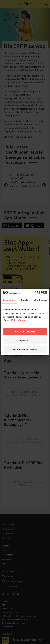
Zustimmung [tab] (9, 300)
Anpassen (25, 340)
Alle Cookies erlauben (25, 332)
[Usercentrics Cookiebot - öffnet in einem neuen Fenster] (35, 292)
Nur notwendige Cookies (25, 349)
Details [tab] (24, 300)
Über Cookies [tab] (40, 300)
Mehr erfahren (18, 320)
